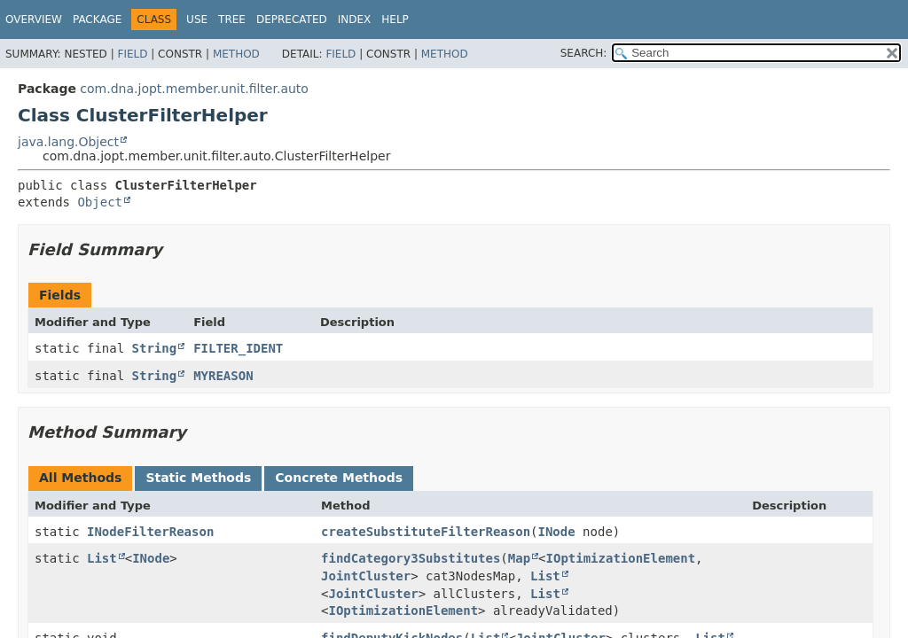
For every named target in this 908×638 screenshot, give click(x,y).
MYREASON (223, 376)
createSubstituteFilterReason (425, 532)
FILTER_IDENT (238, 348)
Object (99, 202)
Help (395, 19)
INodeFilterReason (150, 532)
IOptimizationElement (621, 558)
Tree (232, 19)
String (154, 348)
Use (196, 19)
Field (132, 54)
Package (97, 19)
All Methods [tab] (80, 478)
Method (236, 54)
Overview (33, 19)
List (102, 558)
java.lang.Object (68, 142)
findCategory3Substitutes (410, 558)
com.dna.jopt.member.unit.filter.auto (194, 89)
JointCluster (366, 576)
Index (355, 19)
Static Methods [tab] (198, 478)
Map (519, 558)
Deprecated (291, 19)
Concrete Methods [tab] (339, 478)
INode (556, 532)
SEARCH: (583, 53)
